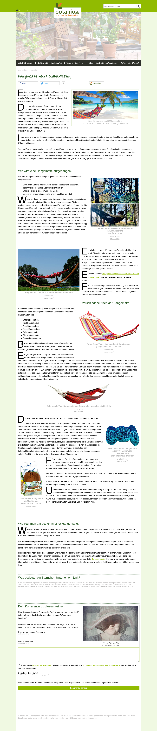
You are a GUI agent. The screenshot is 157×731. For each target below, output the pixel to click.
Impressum (32, 11)
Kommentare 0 (96, 83)
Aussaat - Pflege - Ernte (67, 63)
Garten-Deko (130, 63)
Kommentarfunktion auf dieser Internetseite (101, 665)
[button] (28, 83)
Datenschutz (39, 11)
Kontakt (25, 11)
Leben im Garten (107, 63)
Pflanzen (41, 63)
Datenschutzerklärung (42, 665)
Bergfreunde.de (98, 559)
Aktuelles (25, 63)
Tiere (89, 63)
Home (20, 11)
